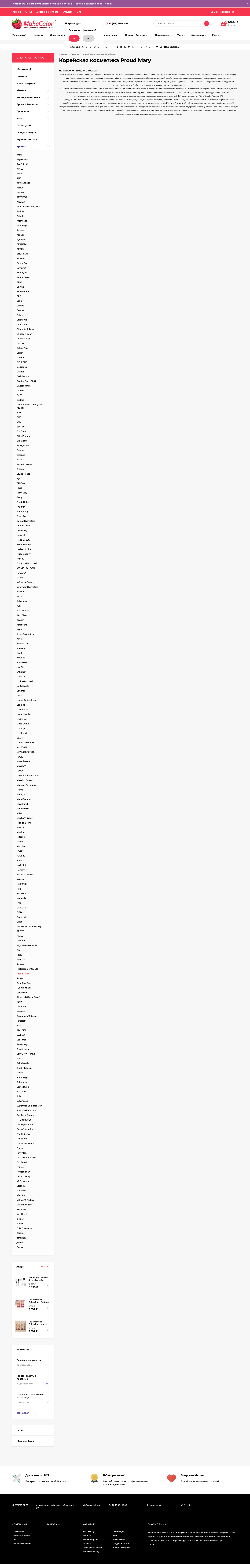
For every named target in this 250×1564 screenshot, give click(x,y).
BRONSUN (22, 253)
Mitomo (21, 837)
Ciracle (20, 343)
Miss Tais (21, 827)
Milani (20, 813)
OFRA (19, 912)
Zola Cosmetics (24, 1228)
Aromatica (22, 220)
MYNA (20, 771)
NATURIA (21, 865)
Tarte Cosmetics (25, 1129)
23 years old (23, 159)
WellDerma (23, 1209)
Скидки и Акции (121, 1543)
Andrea (20, 211)
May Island (22, 804)
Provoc (20, 978)
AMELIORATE (23, 183)
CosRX (20, 353)
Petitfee (21, 940)
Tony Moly (22, 1153)
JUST (19, 606)
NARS (19, 860)
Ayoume (21, 239)
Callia (19, 301)
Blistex (20, 286)
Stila (19, 1096)
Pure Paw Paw (24, 983)
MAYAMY (21, 766)
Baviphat (21, 268)
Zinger (20, 1219)
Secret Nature (24, 1049)
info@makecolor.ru (91, 1505)
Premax (21, 959)
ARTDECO (22, 197)
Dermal (21, 371)
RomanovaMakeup (27, 1016)
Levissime (22, 719)
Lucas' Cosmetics (25, 742)
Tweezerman (23, 1171)
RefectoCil (22, 1011)
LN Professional (25, 681)
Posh (19, 955)
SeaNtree (21, 1039)
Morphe (21, 846)
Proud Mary (23, 973)
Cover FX (21, 357)
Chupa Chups (24, 338)
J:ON (19, 596)
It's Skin (21, 591)
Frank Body (22, 511)
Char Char (22, 324)
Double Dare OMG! (26, 381)
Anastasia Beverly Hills (28, 206)
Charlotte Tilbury (25, 329)
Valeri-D (21, 1186)
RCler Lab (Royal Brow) (28, 997)
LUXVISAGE (23, 686)
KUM (19, 638)
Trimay (20, 1167)
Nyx (19, 903)
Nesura (20, 879)
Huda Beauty (23, 554)
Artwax (20, 230)
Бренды (75, 54)
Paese (20, 936)
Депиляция (118, 1531)
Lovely (20, 738)
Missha (20, 832)
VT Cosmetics (23, 1181)
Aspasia (21, 235)
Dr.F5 (19, 395)
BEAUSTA (21, 244)
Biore (19, 282)
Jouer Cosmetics (25, 634)
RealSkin (21, 1006)
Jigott (20, 629)
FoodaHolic (23, 502)
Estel (19, 459)
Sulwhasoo (22, 1101)
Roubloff (21, 1021)
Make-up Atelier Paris (28, 775)
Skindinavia (23, 1063)
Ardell (20, 216)
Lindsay (21, 728)
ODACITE (21, 907)
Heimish (21, 535)
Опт (79, 11)
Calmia (20, 305)
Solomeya (22, 1082)
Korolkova (22, 662)
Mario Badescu (24, 799)
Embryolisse (23, 445)
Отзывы (67, 11)
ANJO (20, 187)
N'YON (20, 851)
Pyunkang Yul (24, 987)
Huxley (20, 558)
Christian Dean (24, 334)
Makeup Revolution (27, 785)
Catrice (20, 315)
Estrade (20, 469)
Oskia (19, 921)
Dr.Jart (20, 400)
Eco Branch (22, 431)
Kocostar (21, 648)
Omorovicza (23, 917)
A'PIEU (20, 169)
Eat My (20, 426)
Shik (19, 1058)
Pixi (18, 950)
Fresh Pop (22, 516)
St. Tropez (22, 1091)
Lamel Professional (26, 700)
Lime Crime (23, 723)
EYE (19, 422)
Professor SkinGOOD (27, 969)
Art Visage (22, 225)
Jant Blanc (22, 615)
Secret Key (22, 1044)
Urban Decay (23, 1176)
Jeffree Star (22, 624)
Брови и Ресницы (91, 1551)
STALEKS (21, 1030)
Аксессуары (119, 1539)
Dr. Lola (21, 390)
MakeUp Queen (25, 780)
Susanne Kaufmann (27, 1110)
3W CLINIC (22, 164)
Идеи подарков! (90, 1539)
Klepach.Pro (23, 643)
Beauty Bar (22, 272)
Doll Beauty (23, 376)
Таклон (31, 1441)
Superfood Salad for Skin (29, 1105)
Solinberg (22, 1077)
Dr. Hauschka (24, 385)
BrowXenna (23, 291)
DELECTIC (22, 362)
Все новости (26, 1413)
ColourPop (22, 348)
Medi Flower (23, 808)
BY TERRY (21, 258)
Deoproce (22, 367)
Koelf (19, 653)
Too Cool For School (27, 1157)
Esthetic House (24, 464)
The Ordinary (23, 1134)
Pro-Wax (21, 964)
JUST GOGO (23, 610)
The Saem (22, 1138)
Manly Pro (22, 794)
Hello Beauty (23, 540)
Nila (19, 889)
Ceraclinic (22, 319)
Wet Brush (22, 1214)
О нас (28, 11)
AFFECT (21, 173)
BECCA (20, 249)
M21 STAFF (22, 747)
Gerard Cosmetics (26, 521)
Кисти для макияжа (92, 1547)
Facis (19, 488)
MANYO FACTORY (26, 752)
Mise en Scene (24, 822)
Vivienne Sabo (24, 1204)
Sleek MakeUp (24, 1068)
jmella (20, 1242)
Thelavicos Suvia (25, 1143)
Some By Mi (23, 1087)
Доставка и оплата (47, 11)
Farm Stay (22, 492)
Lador (20, 695)
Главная (16, 11)
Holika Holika (24, 549)
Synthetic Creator (26, 1115)
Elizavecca (22, 440)
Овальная (22, 1441)
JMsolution (22, 601)
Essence (21, 455)
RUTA (19, 1002)
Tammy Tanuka (25, 1124)
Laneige (21, 705)
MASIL (20, 756)
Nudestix (21, 898)
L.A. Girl (20, 667)
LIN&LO (21, 676)
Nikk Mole (22, 884)
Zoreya (20, 1233)
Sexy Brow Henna (26, 1053)
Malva (20, 789)
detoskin (21, 1237)
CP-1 (19, 296)
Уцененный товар (121, 1547)
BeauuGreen (23, 277)
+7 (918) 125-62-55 (118, 23)
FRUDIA (21, 483)
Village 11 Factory (25, 1200)
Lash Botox (22, 709)
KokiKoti (21, 657)
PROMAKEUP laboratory (29, 926)
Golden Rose (23, 525)
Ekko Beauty (23, 436)
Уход (115, 1535)
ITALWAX (21, 572)
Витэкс (20, 1247)
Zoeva (20, 1223)
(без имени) (88, 1531)
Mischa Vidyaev (25, 818)
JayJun (20, 620)
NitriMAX (21, 893)
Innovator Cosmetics (27, 587)
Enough (21, 450)
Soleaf (20, 1072)
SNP (19, 1025)
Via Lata (21, 1195)
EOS (19, 412)
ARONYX (21, 192)
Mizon (20, 841)
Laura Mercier (24, 714)
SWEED (21, 1035)
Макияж (86, 1543)
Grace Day (22, 530)
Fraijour (21, 506)
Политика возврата (21, 1543)
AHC (19, 178)
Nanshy (21, 870)
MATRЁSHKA (23, 761)
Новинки (86, 1535)
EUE (19, 417)
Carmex (21, 310)
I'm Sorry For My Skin (27, 563)
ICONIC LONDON (26, 568)
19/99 (19, 154)
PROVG (20, 931)
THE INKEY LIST (25, 1119)
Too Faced (22, 1162)
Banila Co (22, 263)
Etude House (23, 474)
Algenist (21, 202)
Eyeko (20, 478)
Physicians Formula (27, 945)
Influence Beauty (25, 582)
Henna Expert (24, 544)
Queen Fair (22, 992)
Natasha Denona (25, 874)
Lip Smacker (23, 733)
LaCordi (21, 690)
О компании (18, 1531)
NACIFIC (21, 855)
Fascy (19, 497)
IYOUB (20, 577)
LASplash (21, 672)
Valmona (21, 1190)
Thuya (20, 1148)
